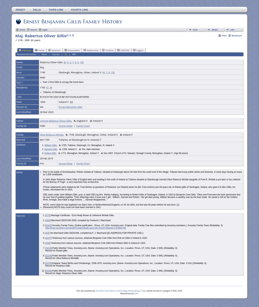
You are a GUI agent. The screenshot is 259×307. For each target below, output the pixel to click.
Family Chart (83, 125)
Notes (44, 54)
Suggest (138, 50)
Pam (136, 293)
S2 (47, 233)
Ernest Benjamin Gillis (71, 107)
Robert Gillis (50, 153)
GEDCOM (123, 50)
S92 (48, 220)
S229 (48, 263)
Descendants (72, 50)
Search (33, 29)
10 (81, 62)
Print (224, 35)
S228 (48, 248)
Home (22, 29)
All (66, 54)
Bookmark (237, 35)
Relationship (91, 50)
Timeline (107, 50)
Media (215, 29)
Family (39, 50)
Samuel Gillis (50, 149)
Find (195, 29)
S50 (48, 243)
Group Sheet (65, 125)
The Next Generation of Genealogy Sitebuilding (117, 290)
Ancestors (54, 50)
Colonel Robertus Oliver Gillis (56, 120)
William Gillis (50, 145)
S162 (48, 225)
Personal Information (27, 54)
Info (232, 29)
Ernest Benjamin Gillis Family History (72, 21)
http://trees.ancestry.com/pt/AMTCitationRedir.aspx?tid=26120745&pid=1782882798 (85, 228)
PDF (74, 54)
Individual (25, 50)
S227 (48, 238)
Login (44, 29)
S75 (48, 215)
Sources (56, 54)
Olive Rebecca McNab (51, 134)
